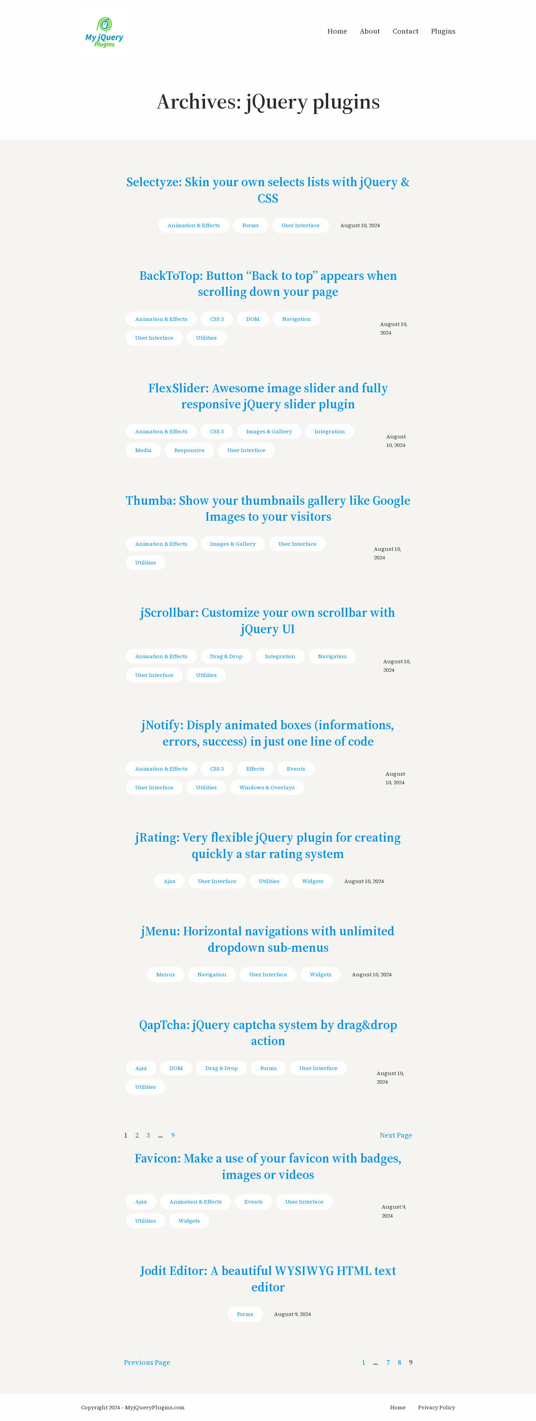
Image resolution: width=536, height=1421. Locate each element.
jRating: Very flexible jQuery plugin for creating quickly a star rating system (268, 846)
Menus (165, 974)
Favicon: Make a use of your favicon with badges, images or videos (268, 1166)
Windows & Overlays (267, 787)
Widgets (313, 881)
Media (143, 450)
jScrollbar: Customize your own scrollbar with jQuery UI (268, 621)
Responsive (189, 450)
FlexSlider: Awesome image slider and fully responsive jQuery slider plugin (268, 396)
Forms (250, 225)
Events (296, 769)
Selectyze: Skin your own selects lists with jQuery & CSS (268, 190)
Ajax (169, 881)
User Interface (300, 225)
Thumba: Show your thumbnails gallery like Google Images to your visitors (268, 509)
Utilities (206, 338)
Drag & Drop (226, 656)
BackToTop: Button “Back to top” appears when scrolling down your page (268, 284)
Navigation (296, 319)
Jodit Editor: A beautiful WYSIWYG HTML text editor (268, 1279)
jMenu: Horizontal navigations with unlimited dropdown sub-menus (268, 939)
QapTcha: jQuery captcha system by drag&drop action (268, 1033)
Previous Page (147, 1362)
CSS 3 (217, 319)
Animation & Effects (194, 225)
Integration (330, 431)
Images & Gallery (269, 431)
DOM (253, 319)
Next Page (396, 1135)
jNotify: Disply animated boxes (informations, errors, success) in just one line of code (268, 733)
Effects (255, 769)
